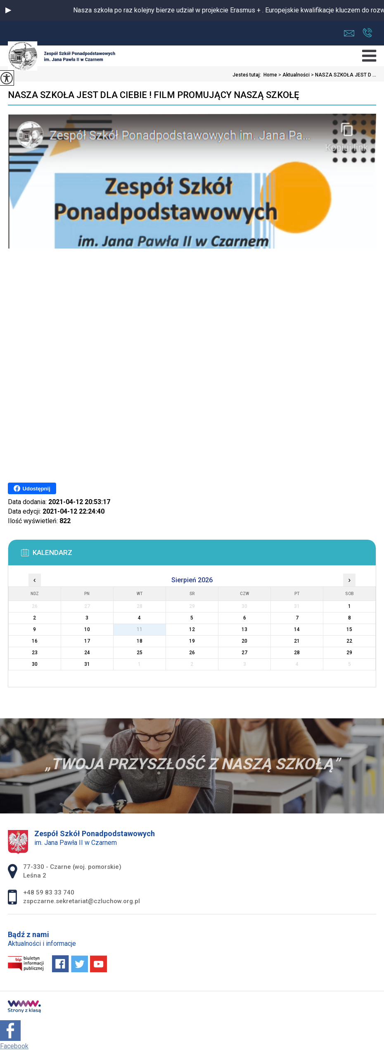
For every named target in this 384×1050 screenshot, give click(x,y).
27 (244, 652)
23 (35, 652)
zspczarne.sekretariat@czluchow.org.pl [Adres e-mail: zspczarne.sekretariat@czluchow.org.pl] (81, 901)
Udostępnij (32, 488)
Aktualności (293, 74)
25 (139, 652)
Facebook (14, 1046)
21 (297, 641)
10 (87, 629)
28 (297, 652)
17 (87, 641)
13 (244, 629)
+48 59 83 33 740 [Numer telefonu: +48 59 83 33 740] (48, 892)
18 (139, 641)
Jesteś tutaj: (247, 74)
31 (87, 664)
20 (244, 641)
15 (349, 629)
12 (192, 629)
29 (349, 652)
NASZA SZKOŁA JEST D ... (343, 74)
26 (192, 652)
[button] (8, 10)
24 (87, 652)
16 (35, 641)
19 (192, 641)
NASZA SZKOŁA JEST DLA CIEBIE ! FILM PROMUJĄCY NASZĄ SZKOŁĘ (153, 95)
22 (349, 641)
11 (139, 629)
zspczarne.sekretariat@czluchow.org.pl (349, 33)
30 (35, 664)
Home (270, 74)
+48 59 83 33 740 (367, 32)
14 (297, 629)
